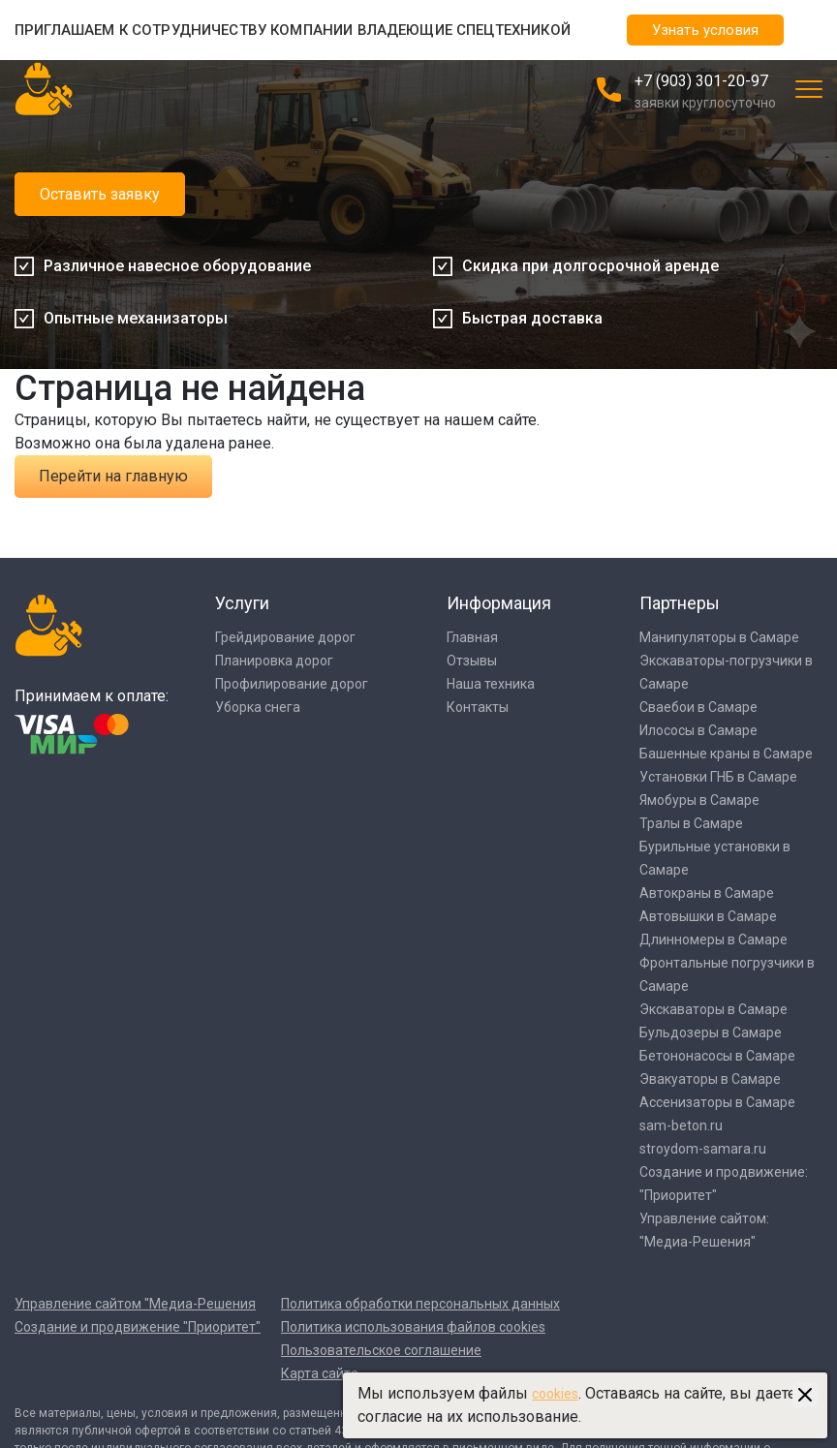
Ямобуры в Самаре (699, 800)
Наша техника (491, 684)
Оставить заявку (100, 194)
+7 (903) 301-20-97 (701, 81)
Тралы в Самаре (691, 823)
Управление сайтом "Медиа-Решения (135, 1303)
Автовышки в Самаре (708, 916)
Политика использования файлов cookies (413, 1327)
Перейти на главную (113, 476)
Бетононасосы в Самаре (717, 1055)
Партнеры (679, 603)
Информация (499, 603)
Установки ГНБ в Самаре (718, 777)
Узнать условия (705, 30)
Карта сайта (319, 1373)
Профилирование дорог (291, 684)
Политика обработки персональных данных (420, 1303)
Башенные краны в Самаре (726, 753)
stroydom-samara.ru (702, 1148)
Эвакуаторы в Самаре (710, 1079)
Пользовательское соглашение (381, 1350)
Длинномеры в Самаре (713, 939)
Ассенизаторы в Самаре (717, 1102)
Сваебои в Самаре (698, 707)
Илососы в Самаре (698, 730)
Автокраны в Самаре (706, 893)
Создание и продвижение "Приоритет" (138, 1327)
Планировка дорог (274, 660)
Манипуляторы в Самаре (719, 637)
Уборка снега (257, 707)
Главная (472, 637)
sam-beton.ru (681, 1125)
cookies (555, 1394)
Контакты (478, 707)
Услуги (242, 603)
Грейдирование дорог (285, 637)
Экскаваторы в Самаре (713, 1009)
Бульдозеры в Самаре (710, 1032)
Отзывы (472, 660)
